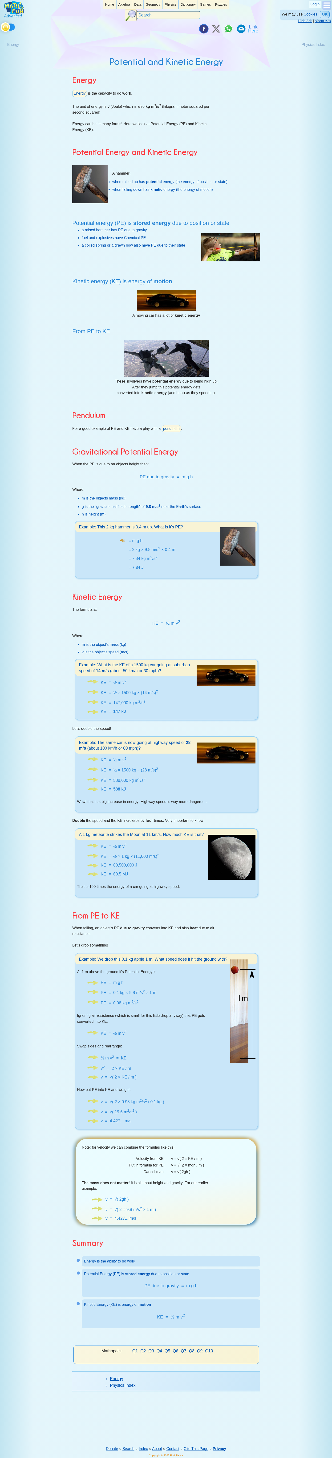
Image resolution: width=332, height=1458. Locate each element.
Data (137, 4)
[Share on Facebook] (203, 28)
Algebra (124, 4)
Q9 (199, 1351)
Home (109, 4)
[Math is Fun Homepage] (14, 16)
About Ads (323, 21)
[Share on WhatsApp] (228, 28)
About (157, 1449)
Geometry (153, 4)
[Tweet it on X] (216, 28)
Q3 (151, 1351)
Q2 (143, 1351)
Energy (80, 93)
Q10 (209, 1351)
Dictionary (188, 4)
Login (315, 4)
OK (325, 14)
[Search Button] (131, 15)
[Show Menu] (326, 9)
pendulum (171, 429)
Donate (112, 1449)
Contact (172, 1449)
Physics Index (123, 1385)
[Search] (168, 15)
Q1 (135, 1351)
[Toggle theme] (1, 26)
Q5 (167, 1351)
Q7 (183, 1351)
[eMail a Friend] (241, 28)
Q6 (175, 1351)
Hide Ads (305, 21)
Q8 (191, 1351)
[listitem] (109, 4)
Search (128, 1449)
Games (205, 4)
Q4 (159, 1351)
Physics (171, 4)
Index (143, 1449)
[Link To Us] (253, 28)
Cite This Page (196, 1449)
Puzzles (221, 4)
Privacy (219, 1449)
